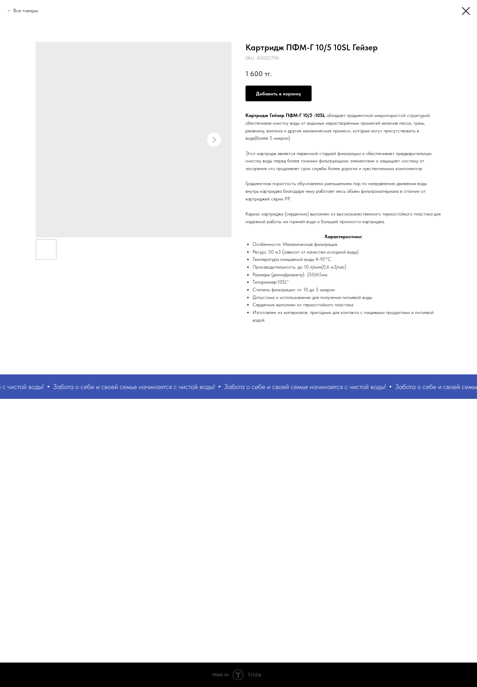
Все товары (25, 10)
